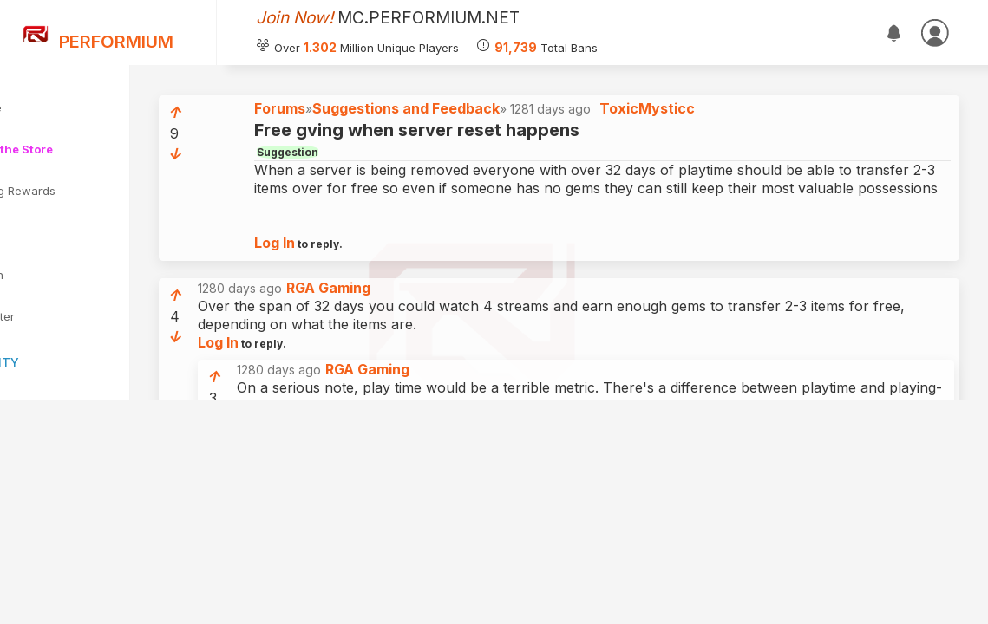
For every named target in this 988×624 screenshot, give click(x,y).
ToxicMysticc (744, 117)
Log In (371, 269)
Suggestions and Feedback (503, 117)
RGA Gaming (425, 314)
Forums (376, 117)
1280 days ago (381, 315)
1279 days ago (465, 515)
